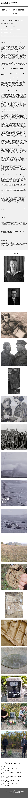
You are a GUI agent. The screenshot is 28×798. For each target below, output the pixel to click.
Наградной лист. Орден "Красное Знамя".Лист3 (12, 784)
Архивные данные (8, 766)
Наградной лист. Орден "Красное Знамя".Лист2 (12, 773)
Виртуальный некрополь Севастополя (9, 3)
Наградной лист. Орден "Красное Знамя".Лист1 (12, 769)
